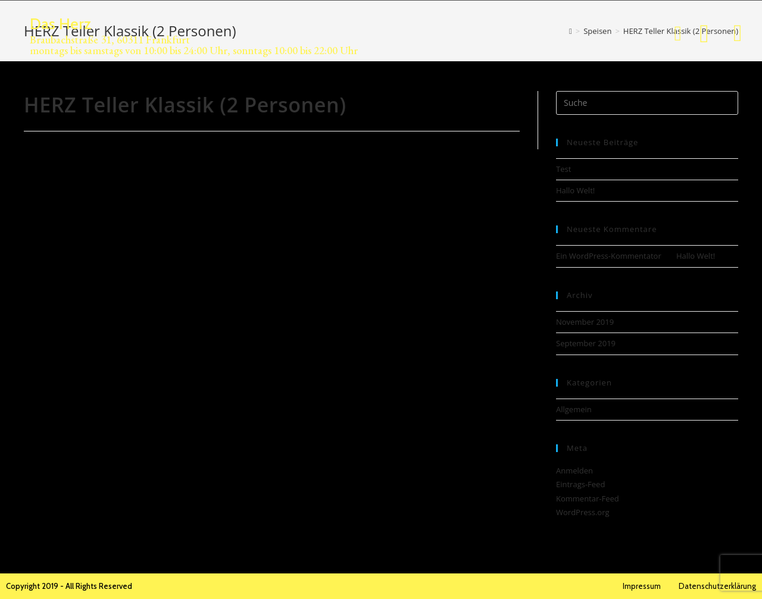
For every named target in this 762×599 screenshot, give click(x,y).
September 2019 (586, 343)
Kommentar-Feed (587, 498)
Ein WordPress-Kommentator (608, 255)
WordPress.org (583, 512)
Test (563, 169)
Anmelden (574, 470)
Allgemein (574, 409)
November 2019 (585, 321)
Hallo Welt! (575, 190)
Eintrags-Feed (580, 484)
